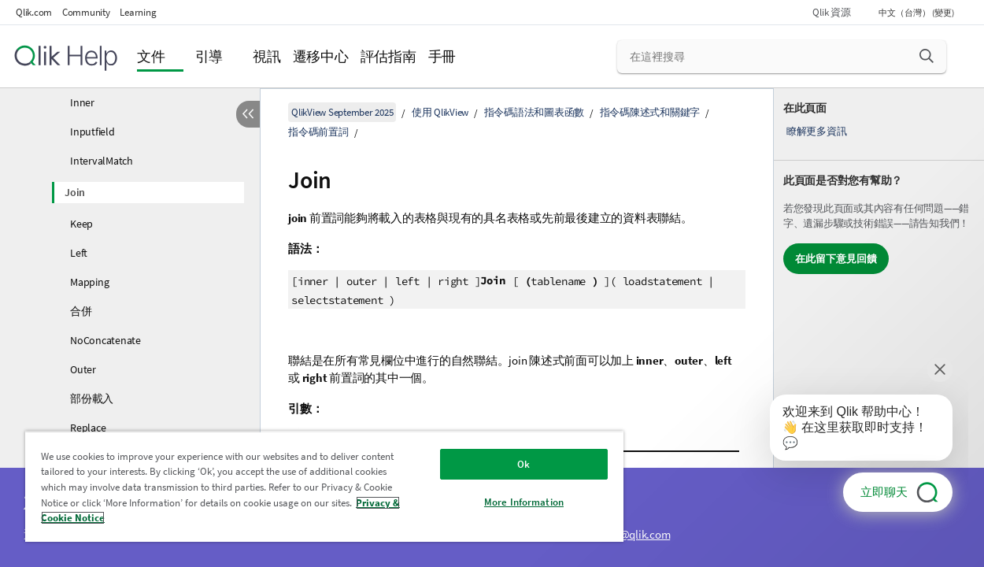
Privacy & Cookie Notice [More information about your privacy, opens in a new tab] (179, 517)
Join (75, 192)
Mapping (89, 282)
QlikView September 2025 (342, 112)
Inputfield (92, 131)
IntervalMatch (101, 161)
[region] (310, 486)
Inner (82, 102)
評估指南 (388, 56)
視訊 (267, 56)
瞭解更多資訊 (816, 131)
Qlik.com (34, 12)
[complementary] (879, 327)
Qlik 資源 (831, 12)
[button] (926, 56)
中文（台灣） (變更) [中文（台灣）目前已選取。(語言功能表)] (917, 12)
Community (86, 12)
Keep (81, 224)
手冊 (442, 56)
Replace (87, 428)
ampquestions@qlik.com (612, 534)
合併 (81, 311)
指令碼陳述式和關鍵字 (650, 112)
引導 (209, 56)
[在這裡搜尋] (782, 56)
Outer (83, 369)
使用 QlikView (440, 112)
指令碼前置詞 (318, 132)
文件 (151, 56)
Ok (500, 464)
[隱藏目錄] (248, 114)
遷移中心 (321, 56)
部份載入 (91, 398)
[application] (850, 431)
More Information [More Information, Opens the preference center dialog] (500, 502)
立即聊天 (884, 491)
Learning (138, 12)
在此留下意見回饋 (836, 258)
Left (78, 253)
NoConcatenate (105, 340)
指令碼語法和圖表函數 (534, 112)
